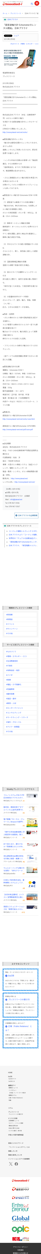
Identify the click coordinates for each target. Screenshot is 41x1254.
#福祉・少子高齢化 (13, 685)
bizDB (11, 975)
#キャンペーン (12, 629)
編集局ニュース (13, 1088)
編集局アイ (12, 1085)
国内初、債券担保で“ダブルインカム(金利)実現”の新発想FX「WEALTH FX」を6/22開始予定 (13, 808)
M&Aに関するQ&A (14, 1128)
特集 (10, 1100)
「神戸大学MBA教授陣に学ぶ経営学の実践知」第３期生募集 (14, 833)
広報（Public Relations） (16, 1098)
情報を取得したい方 (15, 1155)
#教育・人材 (11, 703)
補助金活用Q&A (13, 1125)
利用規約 (20, 1250)
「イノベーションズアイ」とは (19, 1147)
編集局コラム (13, 1095)
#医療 (8, 680)
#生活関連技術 (12, 661)
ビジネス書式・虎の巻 (15, 1130)
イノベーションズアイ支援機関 (19, 1159)
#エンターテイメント (14, 708)
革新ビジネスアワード (16, 1143)
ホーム (5, 13)
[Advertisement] (20, 573)
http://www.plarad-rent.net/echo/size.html (19, 419)
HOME (10, 1072)
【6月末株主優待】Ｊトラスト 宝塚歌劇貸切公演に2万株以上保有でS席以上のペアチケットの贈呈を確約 (13, 896)
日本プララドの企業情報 (27, 515)
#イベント (10, 624)
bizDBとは (12, 1081)
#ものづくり (14, 44)
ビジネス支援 (12, 1118)
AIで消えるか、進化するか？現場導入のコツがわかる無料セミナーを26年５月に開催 (14, 845)
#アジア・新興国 (12, 727)
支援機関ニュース (14, 1120)
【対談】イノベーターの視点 (17, 1093)
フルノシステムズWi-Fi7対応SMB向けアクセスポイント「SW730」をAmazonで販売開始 (14, 796)
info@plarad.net (16, 499)
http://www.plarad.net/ (19, 478)
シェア (16, 36)
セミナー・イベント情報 (16, 1123)
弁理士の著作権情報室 (16, 1135)
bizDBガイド (12, 1079)
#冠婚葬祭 (10, 689)
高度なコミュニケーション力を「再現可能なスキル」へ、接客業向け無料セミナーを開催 (13, 908)
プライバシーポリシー (20, 1247)
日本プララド (12, 19)
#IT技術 (9, 666)
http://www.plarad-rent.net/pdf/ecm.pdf (18, 430)
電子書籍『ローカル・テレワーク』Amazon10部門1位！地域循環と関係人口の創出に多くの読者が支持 (13, 820)
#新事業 (9, 615)
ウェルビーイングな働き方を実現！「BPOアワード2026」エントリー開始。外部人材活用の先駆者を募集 (13, 869)
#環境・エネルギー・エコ (29, 44)
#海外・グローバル (13, 722)
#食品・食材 (11, 699)
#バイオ (9, 675)
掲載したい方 (12, 1151)
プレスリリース (15, 13)
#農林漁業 (10, 694)
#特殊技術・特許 (13, 670)
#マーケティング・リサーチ (17, 717)
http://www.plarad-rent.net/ (25, 482)
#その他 (9, 633)
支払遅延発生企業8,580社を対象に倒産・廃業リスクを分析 (13, 857)
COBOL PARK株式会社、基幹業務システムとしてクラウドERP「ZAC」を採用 (13, 881)
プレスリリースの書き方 (19, 999)
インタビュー (13, 1090)
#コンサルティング (13, 713)
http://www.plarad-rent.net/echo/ (15, 132)
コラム (10, 1108)
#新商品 (9, 619)
